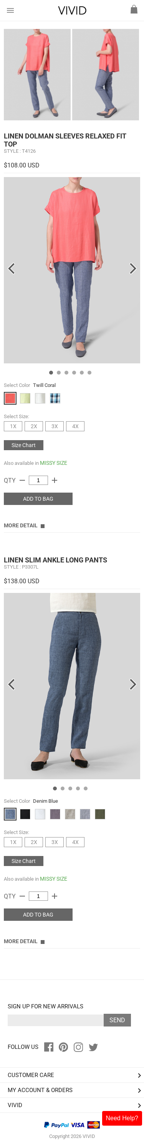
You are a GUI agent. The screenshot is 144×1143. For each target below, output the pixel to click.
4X (75, 426)
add (54, 480)
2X (34, 426)
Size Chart (24, 445)
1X (13, 426)
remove (22, 480)
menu (10, 10)
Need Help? (122, 1118)
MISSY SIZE (53, 463)
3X (54, 426)
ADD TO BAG (38, 499)
